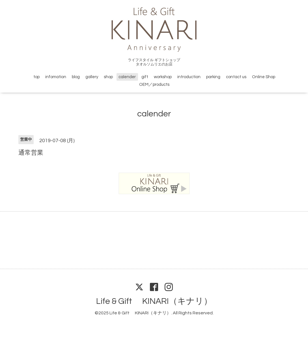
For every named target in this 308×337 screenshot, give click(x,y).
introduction (189, 77)
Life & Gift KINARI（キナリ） (154, 301)
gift (144, 77)
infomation (55, 77)
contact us (236, 77)
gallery (91, 77)
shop (108, 77)
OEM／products (154, 84)
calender (127, 77)
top (36, 77)
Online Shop (263, 77)
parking (213, 77)
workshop (163, 77)
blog (76, 77)
